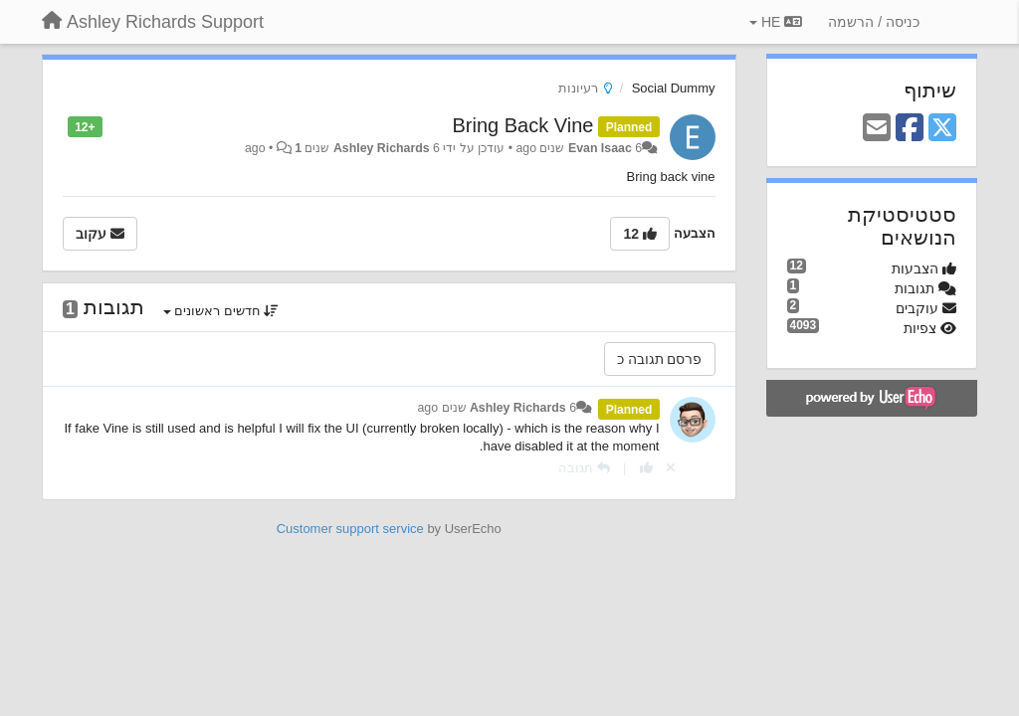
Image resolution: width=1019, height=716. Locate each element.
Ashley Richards (381, 148)
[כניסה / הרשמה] (873, 22)
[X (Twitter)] (942, 128)
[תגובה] (584, 467)
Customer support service (350, 528)
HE (775, 22)
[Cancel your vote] (671, 467)
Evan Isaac (600, 148)
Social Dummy (673, 88)
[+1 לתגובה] (646, 467)
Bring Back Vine (523, 125)
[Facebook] (909, 128)
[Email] (877, 128)
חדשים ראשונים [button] (221, 310)
